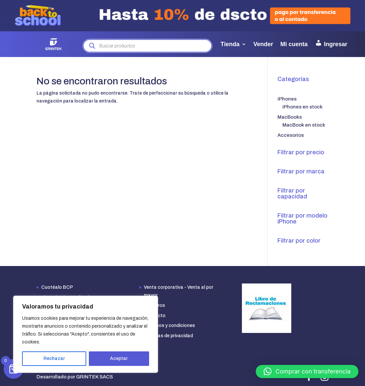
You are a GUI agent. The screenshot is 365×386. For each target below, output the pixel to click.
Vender (263, 44)
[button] (307, 371)
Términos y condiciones (169, 325)
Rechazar (54, 358)
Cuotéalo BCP (57, 287)
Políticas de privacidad (168, 335)
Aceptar (119, 358)
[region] (85, 334)
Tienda (230, 44)
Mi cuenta (294, 44)
